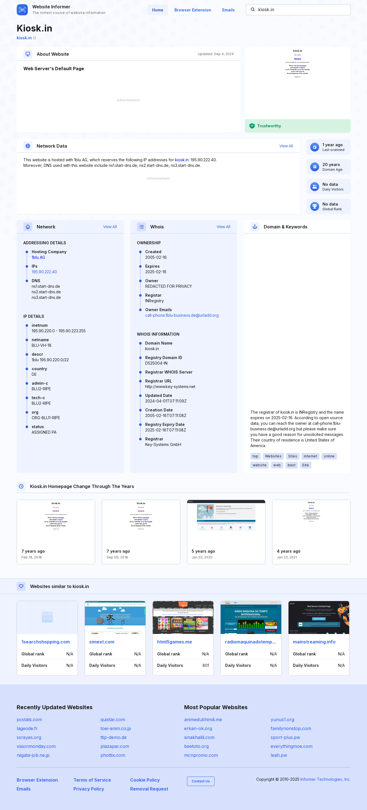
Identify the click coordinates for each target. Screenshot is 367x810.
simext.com (101, 642)
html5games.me (174, 642)
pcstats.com (29, 719)
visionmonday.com (36, 746)
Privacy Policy (88, 789)
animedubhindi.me (203, 719)
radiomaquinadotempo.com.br (258, 642)
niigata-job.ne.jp (33, 755)
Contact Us (201, 781)
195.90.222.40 (44, 271)
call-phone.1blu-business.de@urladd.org (182, 315)
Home (157, 10)
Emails (228, 10)
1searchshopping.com (45, 642)
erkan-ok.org (198, 728)
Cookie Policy (145, 780)
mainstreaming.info (314, 642)
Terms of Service (92, 780)
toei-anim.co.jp (115, 728)
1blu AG (38, 257)
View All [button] (286, 146)
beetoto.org (196, 746)
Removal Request (149, 789)
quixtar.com (112, 719)
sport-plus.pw (285, 737)
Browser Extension (192, 10)
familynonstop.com (291, 728)
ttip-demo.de (113, 737)
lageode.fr (27, 728)
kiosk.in (26, 37)
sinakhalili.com (199, 737)
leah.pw (279, 755)
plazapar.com (114, 746)
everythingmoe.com (291, 746)
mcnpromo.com (201, 755)
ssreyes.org (29, 737)
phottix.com (112, 755)
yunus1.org (282, 719)
